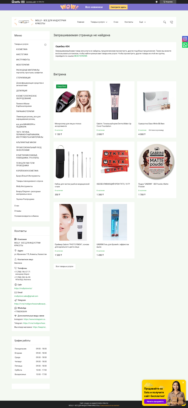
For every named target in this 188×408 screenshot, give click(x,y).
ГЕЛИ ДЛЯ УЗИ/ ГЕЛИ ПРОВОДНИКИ (25, 164)
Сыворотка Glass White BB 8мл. (151, 124)
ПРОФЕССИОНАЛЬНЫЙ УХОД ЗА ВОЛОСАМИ (29, 148)
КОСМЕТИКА (21, 49)
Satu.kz (105, 403)
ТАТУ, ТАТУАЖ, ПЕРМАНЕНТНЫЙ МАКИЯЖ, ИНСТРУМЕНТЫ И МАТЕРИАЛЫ (29, 134)
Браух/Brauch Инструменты (28, 176)
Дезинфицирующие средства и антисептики (30, 84)
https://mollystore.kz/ (23, 288)
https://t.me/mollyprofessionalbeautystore (30, 304)
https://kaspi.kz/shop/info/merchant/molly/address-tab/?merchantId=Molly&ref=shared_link (40, 327)
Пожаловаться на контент (109, 405)
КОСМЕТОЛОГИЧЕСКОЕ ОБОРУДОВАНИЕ (26, 97)
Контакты (129, 22)
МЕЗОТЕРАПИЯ (80, 56)
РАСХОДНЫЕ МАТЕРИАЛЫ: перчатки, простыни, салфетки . (29, 71)
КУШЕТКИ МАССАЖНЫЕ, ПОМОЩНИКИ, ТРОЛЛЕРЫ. (27, 156)
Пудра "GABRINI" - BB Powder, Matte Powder (153, 185)
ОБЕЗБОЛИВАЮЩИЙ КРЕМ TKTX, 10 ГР (113, 184)
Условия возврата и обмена (26, 216)
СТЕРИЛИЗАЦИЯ (23, 78)
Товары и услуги (98, 22)
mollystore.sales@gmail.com (26, 296)
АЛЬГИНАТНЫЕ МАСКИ (26, 142)
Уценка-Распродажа (25, 199)
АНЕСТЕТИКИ (22, 54)
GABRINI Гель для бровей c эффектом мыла (113, 245)
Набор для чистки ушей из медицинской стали (72, 185)
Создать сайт (31, 2)
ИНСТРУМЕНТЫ (23, 60)
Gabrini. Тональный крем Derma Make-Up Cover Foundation (114, 125)
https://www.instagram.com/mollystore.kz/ (35, 319)
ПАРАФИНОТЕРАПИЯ (25, 111)
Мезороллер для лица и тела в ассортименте (68, 125)
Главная (80, 22)
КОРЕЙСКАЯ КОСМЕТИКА (27, 171)
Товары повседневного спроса (29, 181)
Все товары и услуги (64, 266)
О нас (116, 22)
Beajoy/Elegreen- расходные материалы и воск (28, 192)
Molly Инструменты (24, 186)
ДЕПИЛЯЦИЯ (21, 91)
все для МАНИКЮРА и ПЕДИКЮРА (25, 125)
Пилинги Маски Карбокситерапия (24, 105)
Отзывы (17, 211)
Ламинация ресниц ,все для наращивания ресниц (28, 118)
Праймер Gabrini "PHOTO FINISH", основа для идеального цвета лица (72, 245)
